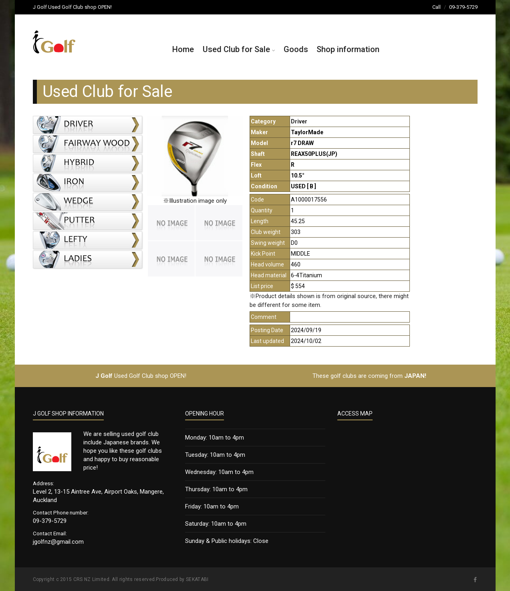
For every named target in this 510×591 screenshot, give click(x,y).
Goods (296, 49)
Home (183, 49)
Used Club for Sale (236, 49)
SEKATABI (197, 579)
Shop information (347, 49)
